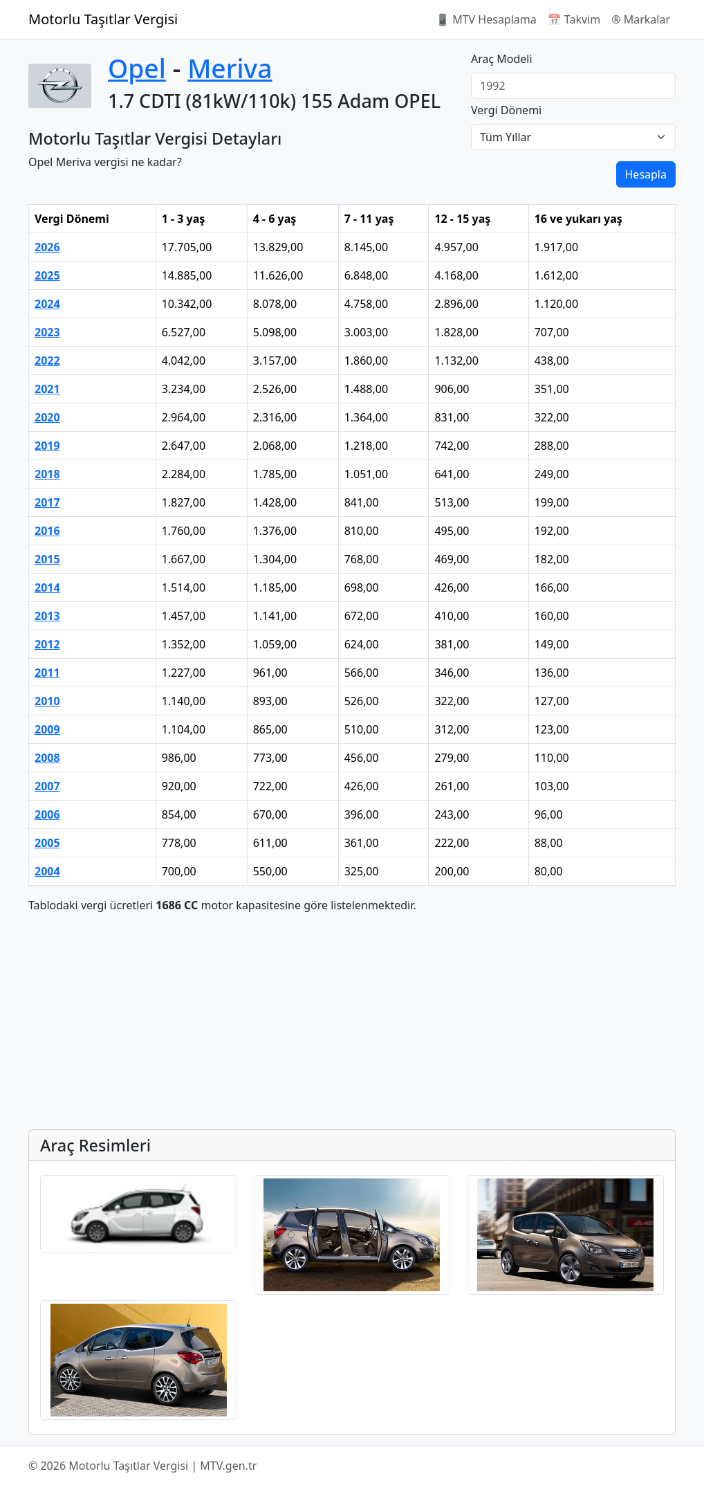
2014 (47, 587)
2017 (47, 502)
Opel (137, 68)
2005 (47, 842)
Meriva (229, 68)
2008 (47, 757)
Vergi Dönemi (506, 110)
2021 (47, 389)
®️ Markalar (640, 19)
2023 (47, 332)
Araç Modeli (501, 58)
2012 (47, 644)
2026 (47, 247)
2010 (47, 701)
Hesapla (646, 174)
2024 (47, 303)
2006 (47, 814)
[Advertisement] (352, 1021)
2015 (47, 559)
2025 (47, 275)
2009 (47, 729)
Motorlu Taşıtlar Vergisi (103, 19)
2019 (47, 445)
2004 (47, 871)
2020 (47, 417)
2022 (47, 360)
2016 (47, 530)
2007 (47, 786)
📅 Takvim (574, 19)
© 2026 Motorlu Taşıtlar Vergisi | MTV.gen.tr (142, 1465)
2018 (47, 474)
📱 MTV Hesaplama (486, 19)
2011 (47, 672)
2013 (47, 615)
